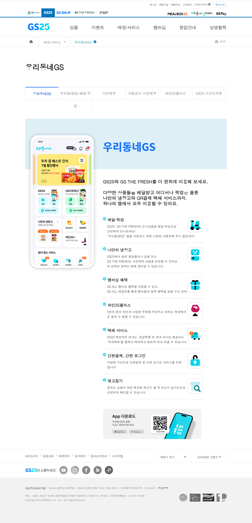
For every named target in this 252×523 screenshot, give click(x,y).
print (223, 41)
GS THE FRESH (84, 12)
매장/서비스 (129, 27)
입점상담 (48, 456)
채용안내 (175, 4)
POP (103, 12)
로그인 (153, 4)
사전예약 (109, 93)
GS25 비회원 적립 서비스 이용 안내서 (98, 488)
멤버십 (159, 27)
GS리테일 (33, 12)
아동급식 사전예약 (142, 93)
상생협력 (218, 27)
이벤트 (98, 27)
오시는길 (150, 488)
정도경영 (163, 488)
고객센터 (187, 4)
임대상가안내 (99, 456)
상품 (74, 27)
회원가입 (163, 4)
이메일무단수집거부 (131, 488)
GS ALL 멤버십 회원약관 (62, 488)
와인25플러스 (175, 93)
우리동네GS (42, 93)
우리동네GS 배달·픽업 (75, 95)
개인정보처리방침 (35, 488)
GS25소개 (31, 456)
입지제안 (80, 456)
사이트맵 (117, 456)
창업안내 (187, 27)
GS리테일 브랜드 (207, 457)
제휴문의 (64, 456)
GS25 (48, 12)
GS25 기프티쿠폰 (209, 93)
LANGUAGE (200, 4)
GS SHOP (63, 12)
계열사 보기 (174, 457)
